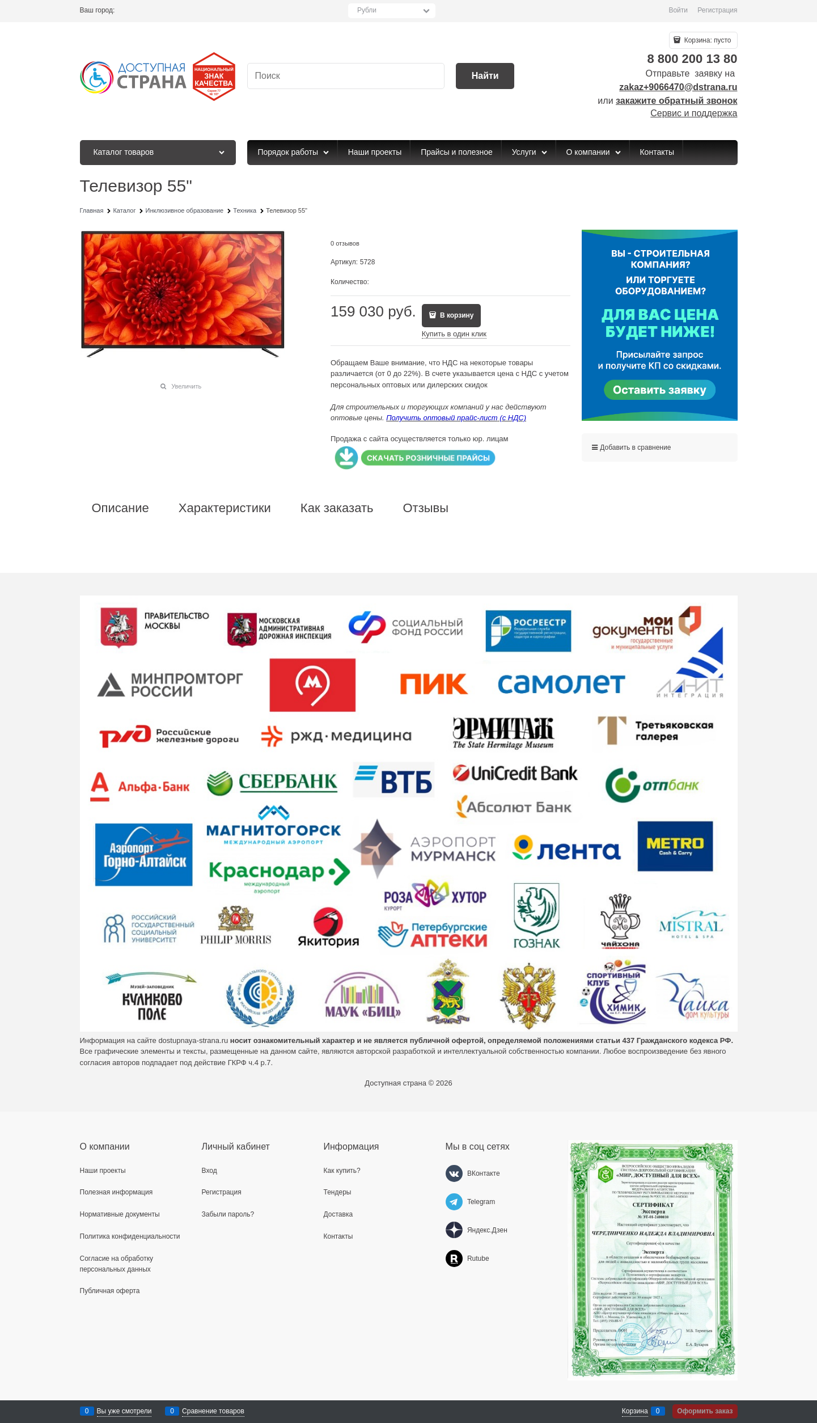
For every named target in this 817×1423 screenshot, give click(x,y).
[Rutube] (454, 1258)
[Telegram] (454, 1201)
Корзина (635, 1411)
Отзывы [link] (425, 508)
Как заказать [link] (337, 508)
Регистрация (717, 10)
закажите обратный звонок (676, 100)
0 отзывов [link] (345, 243)
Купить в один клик (454, 334)
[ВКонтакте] (454, 1173)
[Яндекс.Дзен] (454, 1230)
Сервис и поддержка (693, 113)
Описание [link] (120, 508)
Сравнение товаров (213, 1411)
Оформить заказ (705, 1411)
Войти (678, 10)
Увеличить (186, 386)
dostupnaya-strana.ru (193, 1040)
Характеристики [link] (225, 508)
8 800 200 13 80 (692, 59)
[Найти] (485, 76)
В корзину (456, 315)
